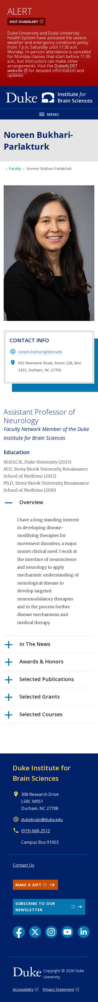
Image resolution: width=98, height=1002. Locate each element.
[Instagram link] (51, 932)
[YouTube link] (67, 932)
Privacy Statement (58, 989)
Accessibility (23, 989)
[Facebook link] (19, 932)
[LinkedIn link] (84, 932)
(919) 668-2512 (35, 831)
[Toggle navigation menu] (49, 113)
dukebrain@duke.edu (42, 819)
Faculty (15, 168)
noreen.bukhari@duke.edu (40, 352)
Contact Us (23, 865)
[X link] (35, 932)
